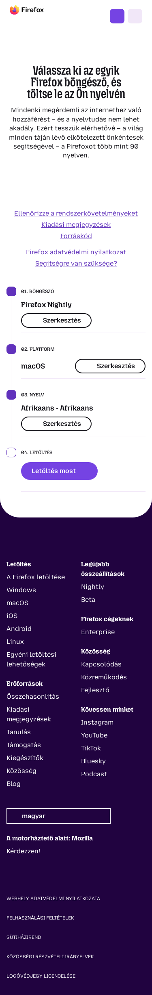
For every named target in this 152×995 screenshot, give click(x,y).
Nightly (92, 587)
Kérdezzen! (23, 851)
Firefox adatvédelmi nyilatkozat (76, 252)
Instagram (97, 722)
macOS (17, 603)
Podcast (94, 774)
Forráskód (76, 236)
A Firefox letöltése (35, 577)
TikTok (91, 748)
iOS (11, 616)
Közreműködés (104, 677)
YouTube (94, 735)
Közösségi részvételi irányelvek (50, 956)
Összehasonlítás (32, 696)
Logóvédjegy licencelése (40, 976)
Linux (15, 641)
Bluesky (93, 761)
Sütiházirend (23, 937)
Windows (21, 590)
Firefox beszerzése (117, 16)
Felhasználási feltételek (40, 918)
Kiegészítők (24, 758)
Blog (13, 784)
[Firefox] (34, 16)
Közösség (21, 771)
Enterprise (98, 632)
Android (19, 629)
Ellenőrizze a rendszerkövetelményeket (76, 213)
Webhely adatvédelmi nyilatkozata (53, 898)
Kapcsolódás (101, 664)
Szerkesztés (56, 320)
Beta (88, 599)
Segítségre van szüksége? (76, 263)
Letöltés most (59, 471)
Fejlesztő (95, 690)
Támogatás (23, 745)
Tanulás (18, 732)
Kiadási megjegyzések (76, 224)
